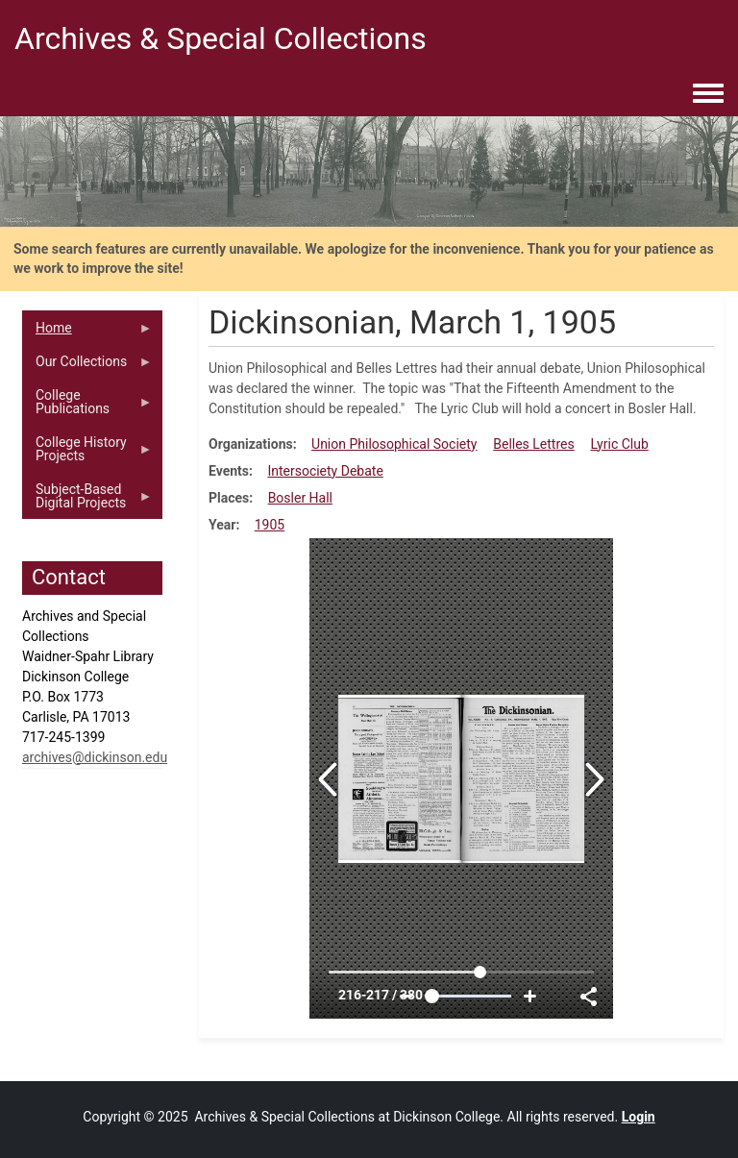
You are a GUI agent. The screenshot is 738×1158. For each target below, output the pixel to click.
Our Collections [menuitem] (87, 366)
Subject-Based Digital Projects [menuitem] (87, 500)
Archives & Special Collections (220, 38)
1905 (269, 524)
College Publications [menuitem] (87, 406)
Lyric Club (619, 444)
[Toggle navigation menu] (708, 94)
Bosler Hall (300, 497)
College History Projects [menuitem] (87, 453)
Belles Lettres (533, 444)
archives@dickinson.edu (94, 757)
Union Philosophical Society (394, 444)
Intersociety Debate (324, 471)
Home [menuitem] (87, 332)
